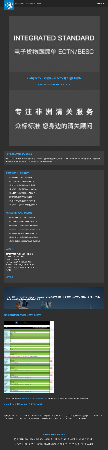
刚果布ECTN (36, 416)
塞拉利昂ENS (46, 418)
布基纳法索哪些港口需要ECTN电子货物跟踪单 (24, 241)
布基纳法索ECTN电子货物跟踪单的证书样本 (24, 225)
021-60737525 (19, 257)
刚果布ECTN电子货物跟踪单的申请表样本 (23, 189)
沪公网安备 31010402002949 (27, 439)
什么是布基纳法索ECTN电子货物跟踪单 (22, 218)
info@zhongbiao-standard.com (24, 265)
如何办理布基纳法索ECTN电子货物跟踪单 (23, 221)
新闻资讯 (100, 4)
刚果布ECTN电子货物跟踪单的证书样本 (22, 185)
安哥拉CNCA (87, 416)
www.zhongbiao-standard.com (24, 267)
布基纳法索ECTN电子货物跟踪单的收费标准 (24, 237)
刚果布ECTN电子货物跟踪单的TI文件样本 (23, 193)
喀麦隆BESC (77, 416)
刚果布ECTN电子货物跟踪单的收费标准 (22, 201)
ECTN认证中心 (68, 418)
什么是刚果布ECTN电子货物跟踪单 (20, 177)
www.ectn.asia (19, 270)
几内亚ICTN (57, 418)
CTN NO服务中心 (81, 418)
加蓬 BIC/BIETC (10, 418)
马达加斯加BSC (34, 418)
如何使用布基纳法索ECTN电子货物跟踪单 (23, 233)
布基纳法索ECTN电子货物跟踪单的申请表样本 (24, 229)
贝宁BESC (68, 416)
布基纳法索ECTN (48, 416)
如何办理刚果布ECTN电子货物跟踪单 (21, 181)
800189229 (17, 259)
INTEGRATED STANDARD (21, 416)
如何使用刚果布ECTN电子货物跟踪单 (21, 197)
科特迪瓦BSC (22, 418)
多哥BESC (59, 416)
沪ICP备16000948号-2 (45, 439)
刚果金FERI (98, 416)
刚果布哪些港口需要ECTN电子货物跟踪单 (23, 205)
